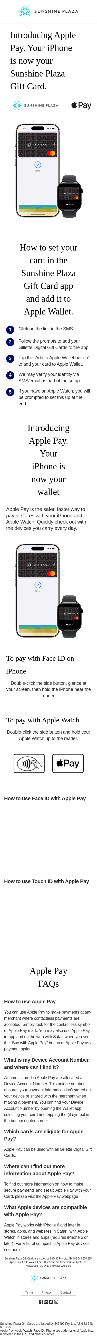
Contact (65, 1292)
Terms (29, 1292)
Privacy (47, 1292)
